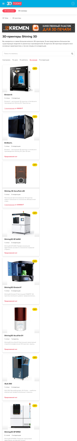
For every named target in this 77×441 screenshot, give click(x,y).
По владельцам (44, 60)
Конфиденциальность (58, 437)
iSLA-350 (8, 239)
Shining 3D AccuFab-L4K (14, 143)
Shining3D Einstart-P (12, 191)
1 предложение (9, 108)
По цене (15, 60)
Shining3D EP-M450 (12, 287)
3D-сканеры (22, 11)
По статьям (33, 60)
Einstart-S (8, 95)
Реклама (5, 30)
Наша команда (7, 428)
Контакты (5, 421)
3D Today (5, 18)
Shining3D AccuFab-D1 (50, 191)
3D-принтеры (9, 11)
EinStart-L (45, 95)
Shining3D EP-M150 (49, 239)
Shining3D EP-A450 (49, 143)
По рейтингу (24, 60)
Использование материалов (38, 437)
